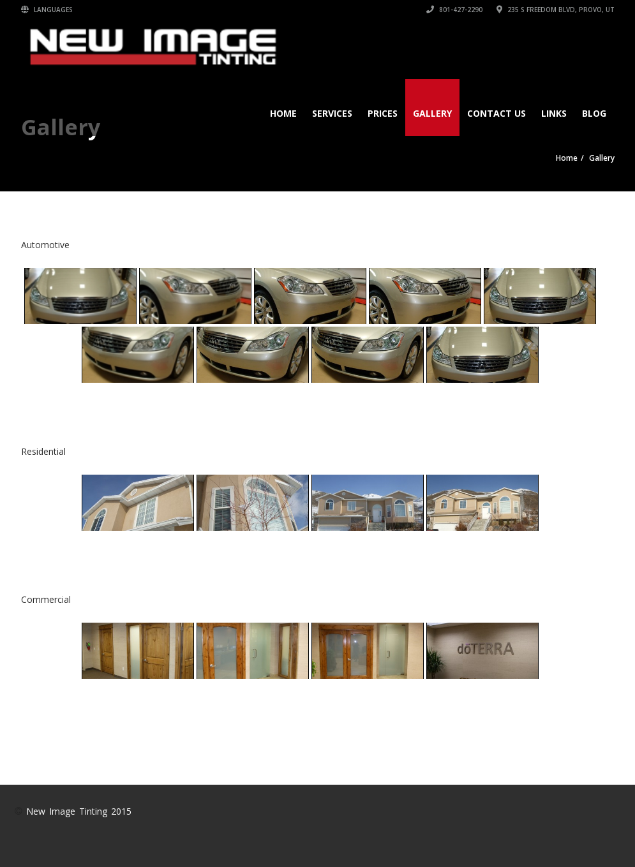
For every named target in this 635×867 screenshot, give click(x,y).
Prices (383, 113)
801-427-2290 (454, 9)
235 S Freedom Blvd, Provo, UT (556, 9)
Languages (47, 9)
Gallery (432, 113)
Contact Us (496, 113)
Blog (594, 113)
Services (332, 113)
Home (283, 113)
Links (554, 113)
